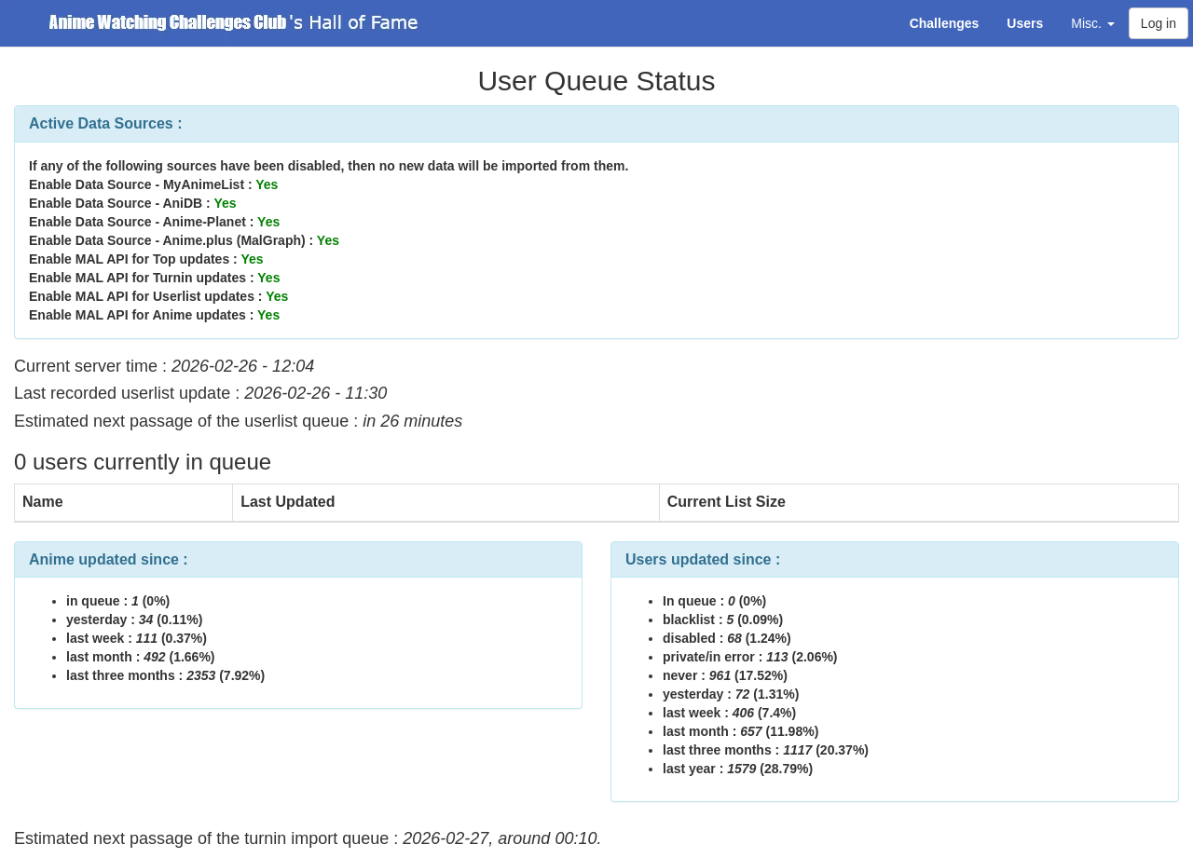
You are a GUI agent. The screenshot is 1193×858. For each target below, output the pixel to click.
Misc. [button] (1093, 23)
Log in (1158, 23)
